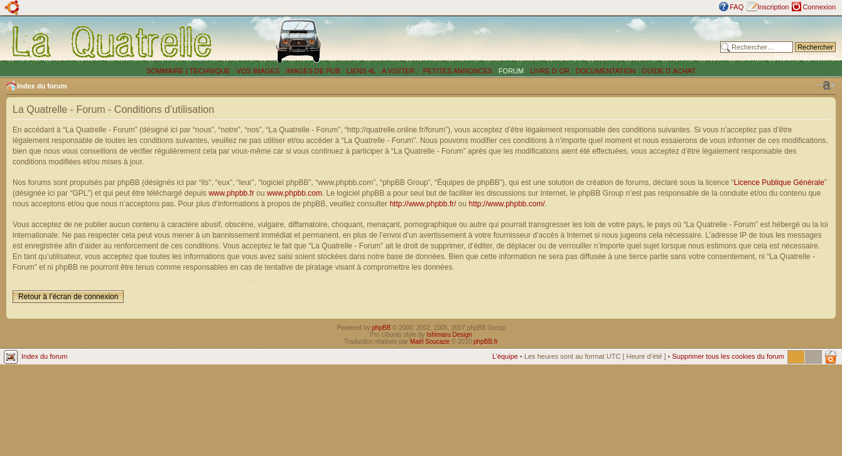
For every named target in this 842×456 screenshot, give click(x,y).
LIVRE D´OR (549, 71)
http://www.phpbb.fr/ (422, 203)
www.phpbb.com (294, 193)
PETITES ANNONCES (456, 71)
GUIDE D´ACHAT (669, 71)
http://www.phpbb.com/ (506, 203)
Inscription (773, 7)
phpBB (381, 327)
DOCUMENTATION (606, 71)
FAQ (736, 7)
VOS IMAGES (257, 71)
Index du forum (42, 86)
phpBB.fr (485, 341)
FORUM (511, 71)
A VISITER (398, 71)
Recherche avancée (805, 56)
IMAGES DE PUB (313, 71)
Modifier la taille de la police (826, 85)
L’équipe (505, 356)
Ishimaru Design (449, 334)
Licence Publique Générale (779, 182)
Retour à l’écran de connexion (68, 296)
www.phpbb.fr (231, 193)
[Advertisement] (548, 41)
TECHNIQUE (210, 71)
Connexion (819, 7)
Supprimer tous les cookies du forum (728, 356)
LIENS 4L (362, 71)
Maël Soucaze (430, 341)
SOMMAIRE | (168, 71)
